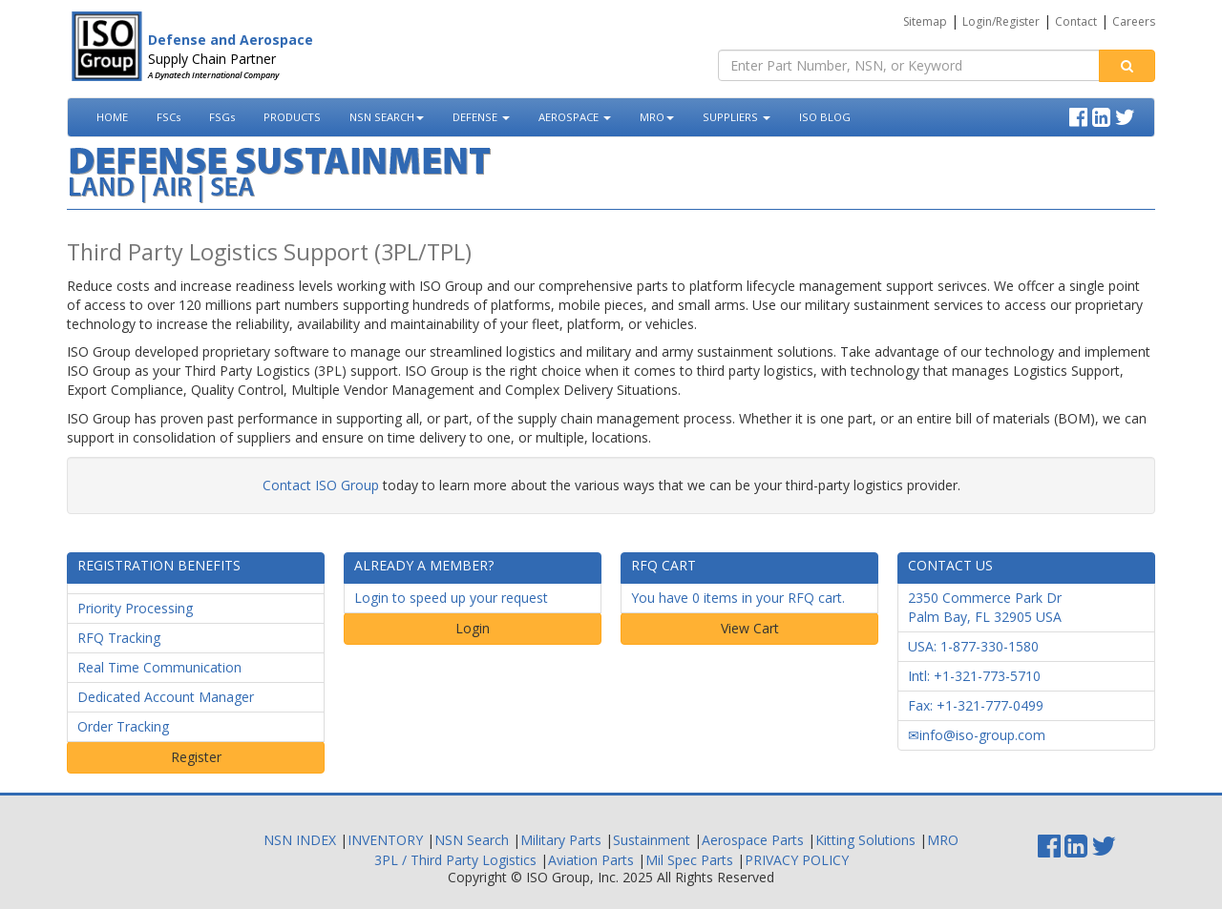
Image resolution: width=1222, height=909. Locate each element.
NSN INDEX (299, 840)
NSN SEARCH (386, 117)
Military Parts (560, 840)
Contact (1076, 21)
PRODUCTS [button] (292, 117)
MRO (657, 117)
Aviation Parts (591, 860)
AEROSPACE (574, 117)
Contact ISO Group (321, 485)
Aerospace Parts (753, 840)
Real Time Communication (159, 667)
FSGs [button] (222, 117)
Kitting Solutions (865, 840)
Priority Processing (135, 608)
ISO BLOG (825, 117)
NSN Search (471, 840)
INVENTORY (385, 840)
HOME (112, 117)
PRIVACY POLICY (797, 860)
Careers (1133, 21)
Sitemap (925, 21)
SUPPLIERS (736, 117)
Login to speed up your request (451, 598)
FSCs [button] (168, 117)
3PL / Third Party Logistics (455, 860)
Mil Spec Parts (689, 860)
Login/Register (1001, 21)
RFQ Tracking (118, 638)
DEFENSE (481, 117)
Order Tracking (123, 726)
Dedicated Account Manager (165, 697)
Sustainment (651, 840)
